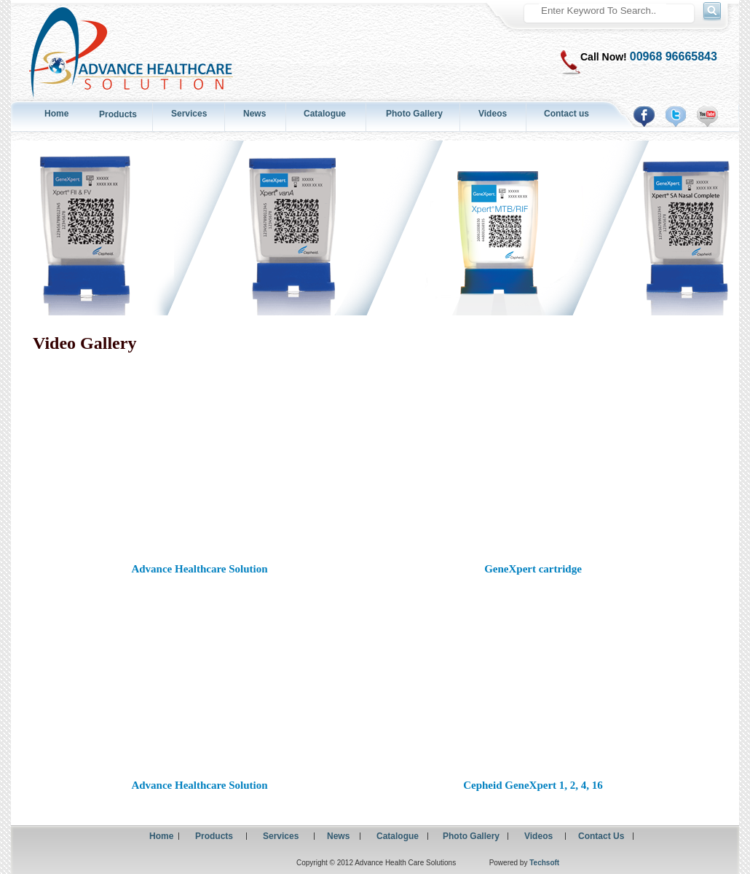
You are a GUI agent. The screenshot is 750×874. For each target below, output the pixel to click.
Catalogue (325, 114)
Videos (492, 114)
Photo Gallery (414, 114)
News (254, 114)
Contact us (566, 114)
